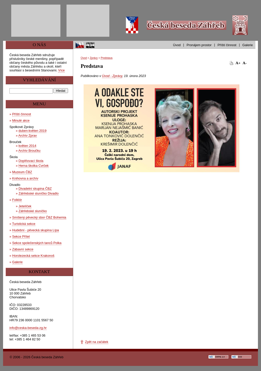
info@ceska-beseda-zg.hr (28, 328)
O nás (39, 44)
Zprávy (94, 58)
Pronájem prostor (199, 45)
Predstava (106, 58)
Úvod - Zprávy (112, 76)
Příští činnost (226, 45)
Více (61, 70)
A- (245, 63)
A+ (238, 63)
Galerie (247, 45)
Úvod (177, 45)
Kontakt (39, 271)
